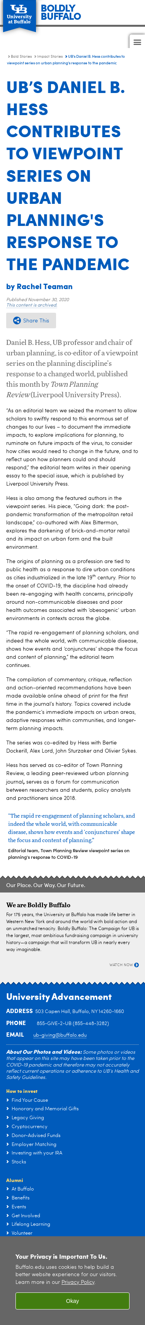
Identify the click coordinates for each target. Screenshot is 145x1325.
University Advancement (59, 996)
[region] (72, 1280)
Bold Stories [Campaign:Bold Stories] (21, 57)
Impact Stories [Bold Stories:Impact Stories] (50, 57)
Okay (72, 1301)
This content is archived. (31, 305)
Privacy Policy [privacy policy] (77, 1282)
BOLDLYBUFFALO (61, 11)
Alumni (14, 1180)
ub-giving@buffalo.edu (60, 1035)
